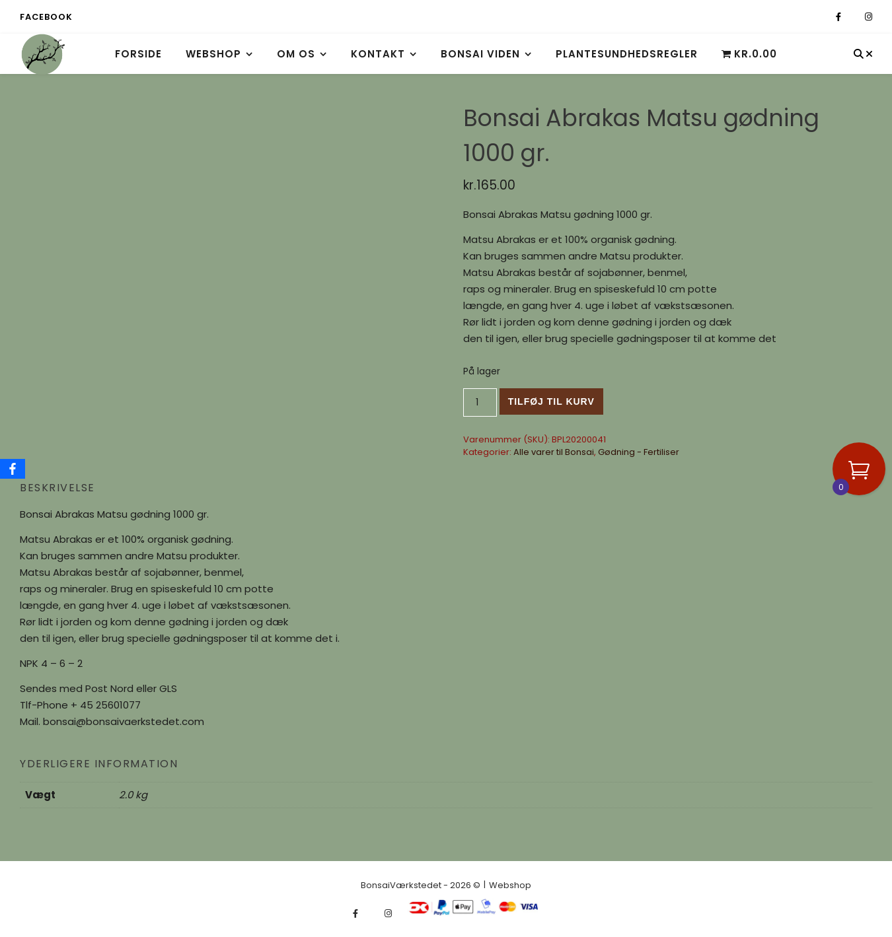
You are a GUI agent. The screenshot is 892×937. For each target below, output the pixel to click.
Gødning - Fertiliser (638, 452)
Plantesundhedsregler (627, 54)
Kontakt (378, 54)
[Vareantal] (480, 402)
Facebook (46, 17)
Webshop (213, 54)
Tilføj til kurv (551, 401)
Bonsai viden (480, 54)
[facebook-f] (839, 17)
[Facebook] (12, 469)
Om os (296, 54)
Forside (138, 54)
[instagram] (868, 17)
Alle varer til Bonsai (553, 452)
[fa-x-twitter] (854, 17)
